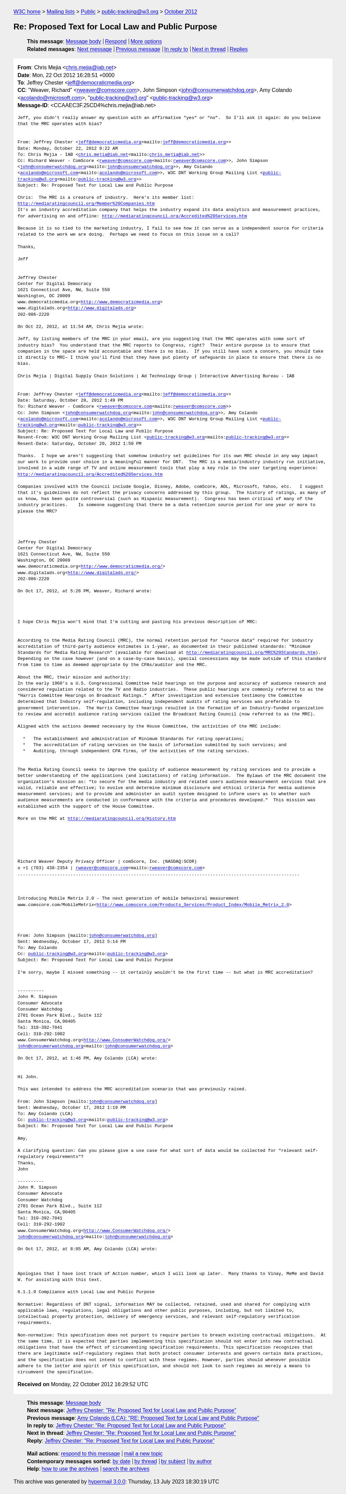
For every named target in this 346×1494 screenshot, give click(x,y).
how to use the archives (70, 1469)
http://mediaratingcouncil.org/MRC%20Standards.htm (250, 653)
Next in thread (209, 49)
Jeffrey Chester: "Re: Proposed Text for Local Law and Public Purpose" (152, 1410)
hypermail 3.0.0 (106, 1482)
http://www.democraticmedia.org (120, 302)
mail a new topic (143, 1453)
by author (200, 1461)
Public (88, 12)
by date (121, 1461)
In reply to (176, 49)
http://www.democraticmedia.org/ (122, 567)
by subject (173, 1461)
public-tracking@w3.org (130, 12)
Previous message (138, 49)
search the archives (126, 1469)
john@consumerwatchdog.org (218, 90)
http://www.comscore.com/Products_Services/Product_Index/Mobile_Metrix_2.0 (193, 905)
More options (146, 41)
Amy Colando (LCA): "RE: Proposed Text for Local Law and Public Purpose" (168, 1418)
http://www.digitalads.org (100, 308)
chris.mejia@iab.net (90, 67)
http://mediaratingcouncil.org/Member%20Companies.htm (86, 204)
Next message (94, 49)
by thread (145, 1461)
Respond (116, 41)
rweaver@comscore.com (107, 90)
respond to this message (90, 1453)
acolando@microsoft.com (51, 98)
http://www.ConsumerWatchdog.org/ (125, 1040)
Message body (83, 41)
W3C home (27, 12)
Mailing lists (61, 12)
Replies (239, 49)
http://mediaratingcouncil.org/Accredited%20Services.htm (174, 216)
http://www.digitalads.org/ (102, 573)
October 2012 (181, 12)
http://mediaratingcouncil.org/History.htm (122, 819)
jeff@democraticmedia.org (99, 83)
